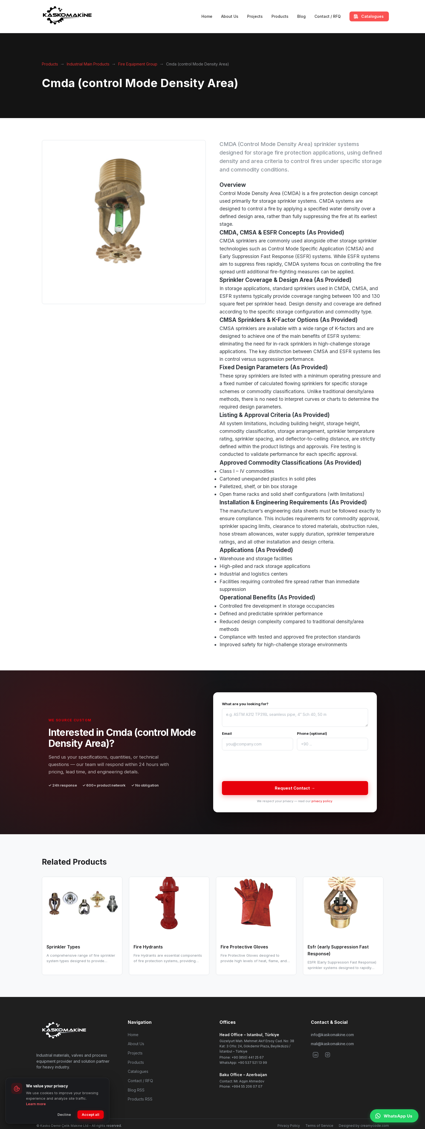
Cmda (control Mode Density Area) (197, 64)
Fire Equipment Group (137, 64)
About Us (229, 16)
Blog (301, 16)
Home (206, 16)
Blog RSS (136, 1090)
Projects (255, 16)
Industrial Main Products (88, 64)
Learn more (36, 1104)
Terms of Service (319, 1126)
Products (279, 16)
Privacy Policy (288, 1126)
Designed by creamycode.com (364, 1126)
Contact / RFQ (327, 16)
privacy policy (321, 801)
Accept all (90, 1114)
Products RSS (140, 1099)
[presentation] (263, 765)
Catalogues (138, 1071)
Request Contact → (295, 788)
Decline (64, 1114)
